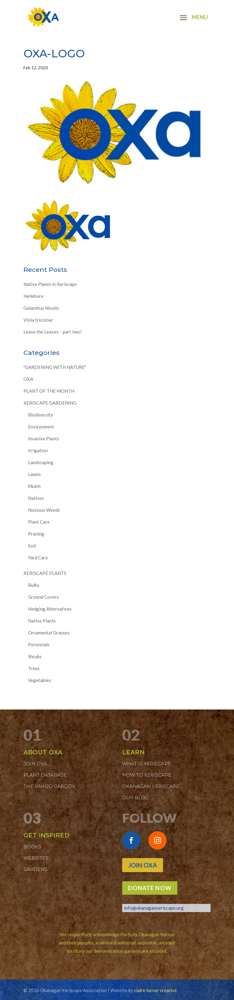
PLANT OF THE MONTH (48, 391)
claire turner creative (155, 990)
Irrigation (38, 450)
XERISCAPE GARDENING (49, 403)
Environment (41, 426)
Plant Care (39, 522)
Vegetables (39, 680)
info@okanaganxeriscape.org (154, 908)
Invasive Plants (43, 438)
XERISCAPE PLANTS (44, 573)
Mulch (34, 486)
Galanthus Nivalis (41, 308)
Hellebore (33, 296)
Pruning (36, 533)
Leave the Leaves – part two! (52, 331)
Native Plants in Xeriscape (50, 284)
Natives (36, 498)
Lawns (34, 474)
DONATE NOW (150, 887)
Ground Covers (43, 597)
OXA (28, 379)
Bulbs (33, 585)
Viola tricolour (38, 320)
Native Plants (42, 620)
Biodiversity (40, 414)
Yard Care (38, 557)
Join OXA (142, 865)
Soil (32, 545)
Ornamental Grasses (48, 632)
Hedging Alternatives (50, 609)
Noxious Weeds (44, 510)
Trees (34, 668)
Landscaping (40, 462)
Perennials (39, 644)
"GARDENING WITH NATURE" (54, 367)
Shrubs (35, 656)
